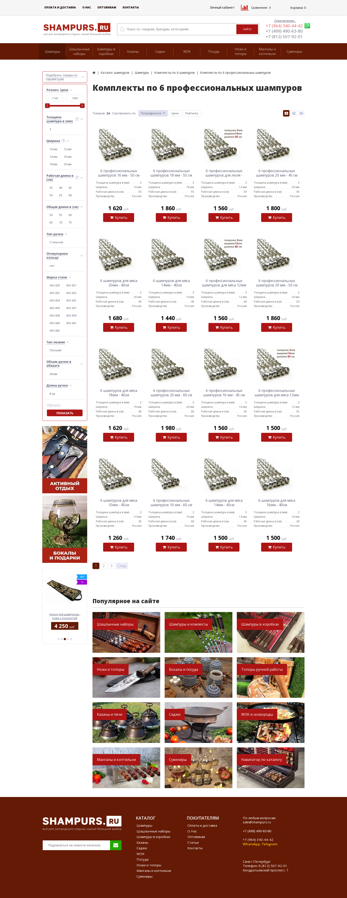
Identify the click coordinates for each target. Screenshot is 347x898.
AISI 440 (55, 323)
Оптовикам (106, 7)
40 (60, 188)
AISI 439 (71, 315)
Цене (175, 113)
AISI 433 (71, 293)
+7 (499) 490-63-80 (284, 31)
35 (51, 188)
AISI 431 (71, 285)
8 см (52, 394)
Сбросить (53, 405)
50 (51, 195)
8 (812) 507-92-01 (273, 865)
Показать (64, 413)
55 (60, 195)
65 (51, 222)
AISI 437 (71, 308)
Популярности (151, 113)
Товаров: (99, 113)
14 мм (53, 157)
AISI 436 (55, 308)
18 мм (53, 164)
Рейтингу (191, 113)
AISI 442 (55, 330)
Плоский (55, 350)
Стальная (56, 242)
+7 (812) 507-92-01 (284, 36)
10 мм (53, 149)
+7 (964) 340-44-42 (284, 26)
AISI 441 (71, 323)
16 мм (67, 157)
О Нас (86, 7)
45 (70, 188)
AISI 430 (55, 285)
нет (52, 266)
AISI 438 (55, 315)
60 (70, 195)
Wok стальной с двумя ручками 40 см (64, 616)
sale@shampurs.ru (257, 822)
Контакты (131, 7)
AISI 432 (55, 293)
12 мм (67, 149)
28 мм (53, 374)
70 (60, 222)
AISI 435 (71, 300)
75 (70, 222)
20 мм (67, 164)
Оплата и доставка (60, 7)
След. (122, 565)
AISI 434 (55, 300)
